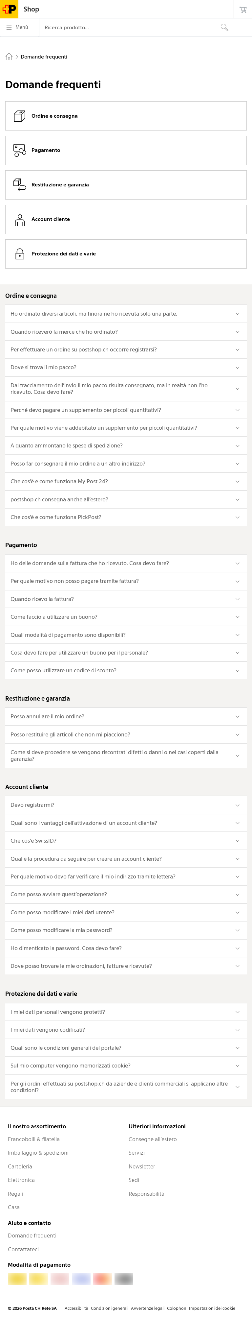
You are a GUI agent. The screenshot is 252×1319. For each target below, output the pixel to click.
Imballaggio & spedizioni (38, 1152)
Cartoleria (20, 1166)
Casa (14, 1207)
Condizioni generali (109, 1308)
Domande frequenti (32, 1235)
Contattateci (23, 1249)
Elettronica (21, 1180)
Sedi (134, 1180)
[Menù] (19, 27)
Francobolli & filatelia (34, 1139)
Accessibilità (76, 1308)
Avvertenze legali (147, 1308)
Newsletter (142, 1166)
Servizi (137, 1152)
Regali (15, 1193)
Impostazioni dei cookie (212, 1308)
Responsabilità (146, 1193)
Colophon (176, 1308)
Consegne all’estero (153, 1139)
